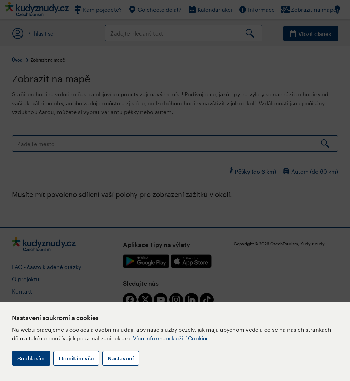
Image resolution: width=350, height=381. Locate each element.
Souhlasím (31, 358)
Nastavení (121, 358)
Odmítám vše (76, 358)
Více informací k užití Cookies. (172, 338)
